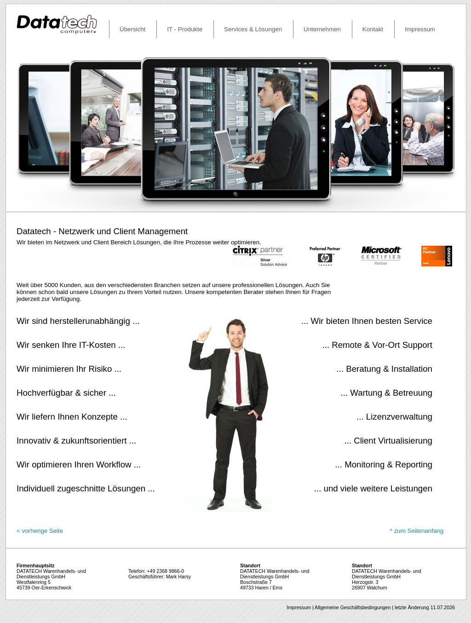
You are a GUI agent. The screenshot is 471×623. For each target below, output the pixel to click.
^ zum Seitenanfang (416, 530)
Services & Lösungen (253, 29)
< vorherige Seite (40, 530)
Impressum (420, 29)
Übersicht (132, 29)
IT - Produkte (184, 29)
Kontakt (372, 29)
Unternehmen (322, 29)
